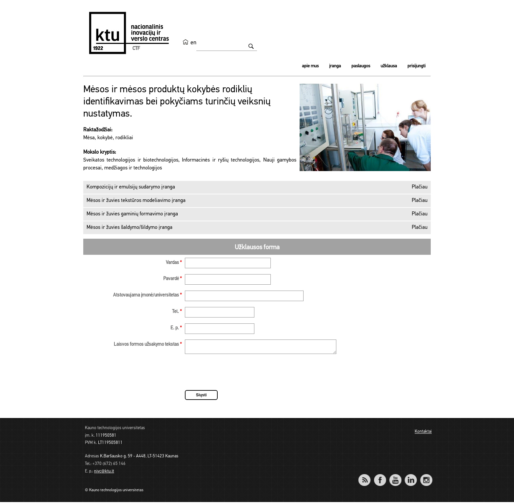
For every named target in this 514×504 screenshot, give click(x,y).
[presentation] (235, 375)
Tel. (177, 311)
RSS (367, 477)
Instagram (426, 477)
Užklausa (389, 66)
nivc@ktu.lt (104, 473)
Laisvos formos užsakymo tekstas (148, 344)
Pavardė (172, 278)
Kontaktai (423, 434)
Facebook (379, 477)
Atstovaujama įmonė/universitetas (147, 295)
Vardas (174, 262)
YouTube (395, 477)
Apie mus (310, 66)
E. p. (176, 328)
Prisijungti (416, 66)
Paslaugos (360, 66)
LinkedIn (410, 477)
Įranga (335, 66)
